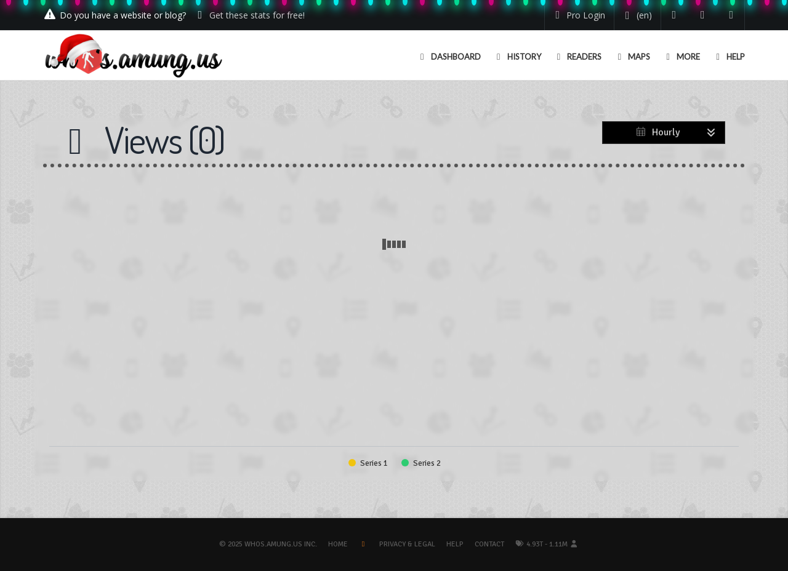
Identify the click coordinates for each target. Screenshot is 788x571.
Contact (489, 544)
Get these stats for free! (257, 15)
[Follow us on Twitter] (674, 15)
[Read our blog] (703, 15)
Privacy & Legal (407, 544)
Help (455, 544)
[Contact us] (731, 15)
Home (338, 544)
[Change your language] (636, 15)
